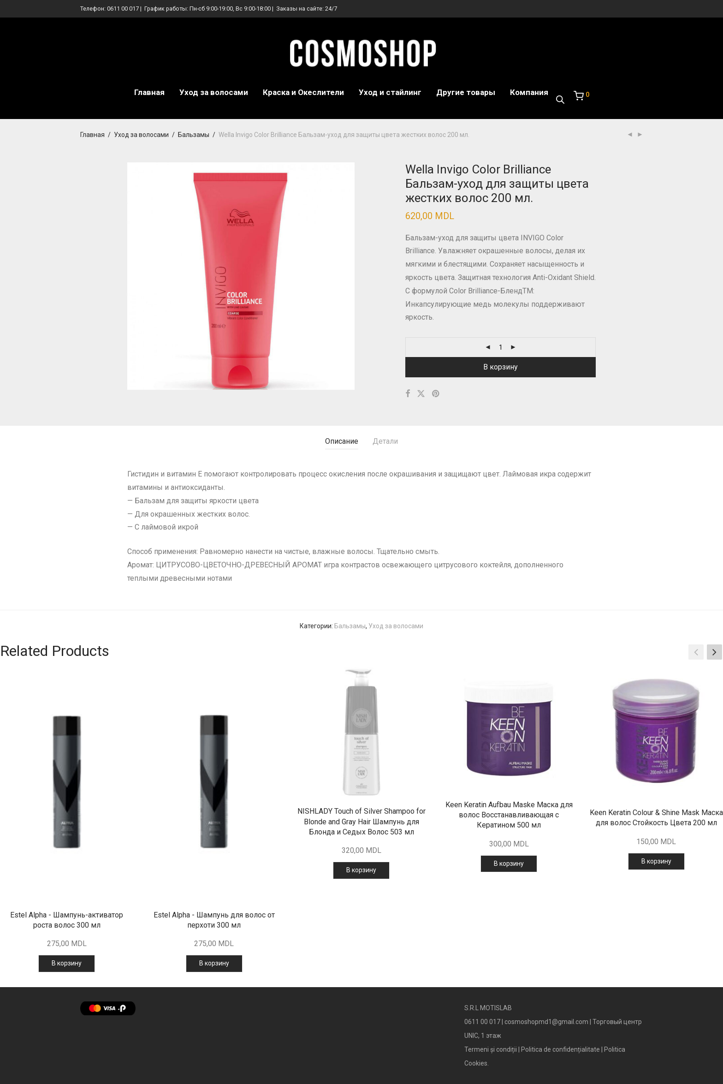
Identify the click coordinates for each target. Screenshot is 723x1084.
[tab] (342, 441)
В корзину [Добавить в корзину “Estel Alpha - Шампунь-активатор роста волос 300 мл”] (67, 963)
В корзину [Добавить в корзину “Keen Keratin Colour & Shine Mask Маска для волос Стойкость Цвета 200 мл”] (656, 861)
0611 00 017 (123, 8)
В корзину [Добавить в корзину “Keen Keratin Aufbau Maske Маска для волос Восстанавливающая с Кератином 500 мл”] (509, 863)
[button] (714, 652)
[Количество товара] (501, 347)
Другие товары (465, 92)
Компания (529, 92)
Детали (385, 441)
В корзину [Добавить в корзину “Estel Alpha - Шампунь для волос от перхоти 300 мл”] (214, 963)
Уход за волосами (213, 92)
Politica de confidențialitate (560, 1049)
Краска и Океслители (303, 92)
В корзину (500, 367)
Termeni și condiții (490, 1049)
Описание (341, 441)
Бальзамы (193, 134)
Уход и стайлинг (390, 92)
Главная (149, 92)
